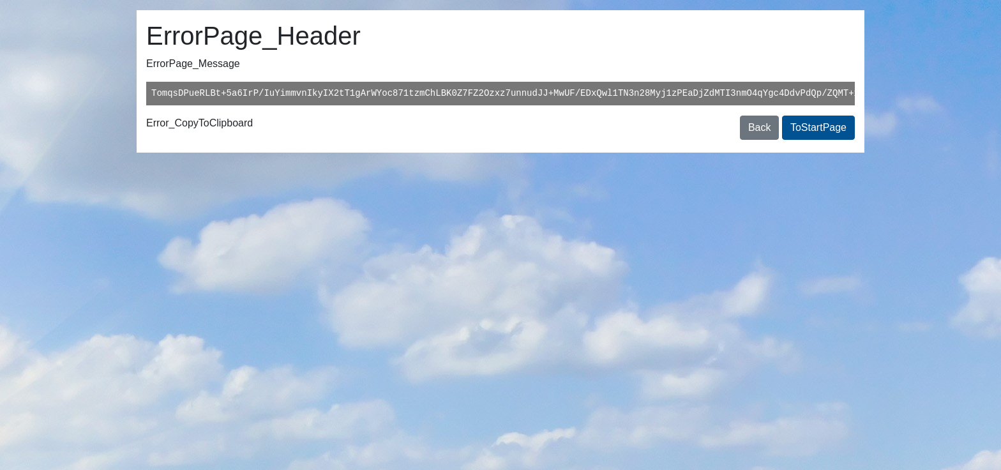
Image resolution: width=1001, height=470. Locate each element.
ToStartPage (818, 127)
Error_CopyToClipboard (199, 123)
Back (759, 127)
